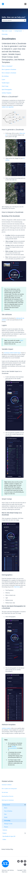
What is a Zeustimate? (7, 66)
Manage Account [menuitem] (8, 823)
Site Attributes (5, 76)
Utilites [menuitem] (4, 839)
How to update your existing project (9, 788)
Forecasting (4, 34)
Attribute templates (6, 728)
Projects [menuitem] (6, 826)
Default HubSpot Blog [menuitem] (7, 849)
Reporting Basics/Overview (7, 796)
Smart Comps (5, 86)
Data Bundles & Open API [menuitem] (9, 836)
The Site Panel (5, 792)
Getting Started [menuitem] (6, 804)
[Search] (24, 20)
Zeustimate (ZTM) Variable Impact (12, 352)
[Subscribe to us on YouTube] (18, 861)
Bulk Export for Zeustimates (8, 800)
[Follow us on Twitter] (25, 864)
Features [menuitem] (5, 833)
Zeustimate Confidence (6, 784)
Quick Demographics (7, 89)
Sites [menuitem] (5, 814)
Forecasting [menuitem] (7, 820)
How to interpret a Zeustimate (9, 72)
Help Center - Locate (7, 30)
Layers (3, 79)
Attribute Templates (6, 93)
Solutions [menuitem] (5, 830)
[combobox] (12, 20)
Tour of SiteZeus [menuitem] (8, 811)
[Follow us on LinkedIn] (25, 861)
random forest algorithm (7, 107)
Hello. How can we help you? (13, 17)
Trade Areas (17, 586)
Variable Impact (5, 82)
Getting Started (18, 30)
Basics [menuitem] (5, 807)
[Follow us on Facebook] (22, 861)
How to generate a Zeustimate (9, 69)
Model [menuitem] (5, 817)
